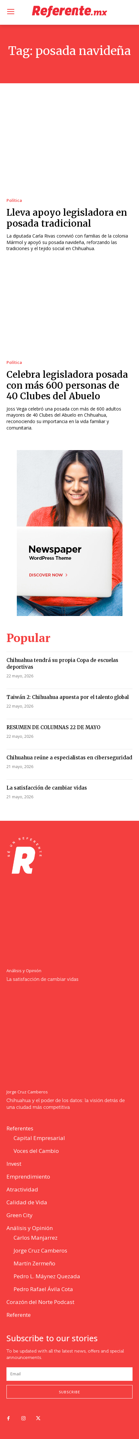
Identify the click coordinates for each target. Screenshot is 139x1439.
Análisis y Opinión (23, 971)
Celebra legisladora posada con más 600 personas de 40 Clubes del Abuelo (67, 385)
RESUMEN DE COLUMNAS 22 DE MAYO (53, 727)
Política (14, 200)
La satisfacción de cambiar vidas (46, 788)
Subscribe (69, 1391)
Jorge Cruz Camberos (27, 1092)
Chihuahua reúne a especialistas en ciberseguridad (69, 758)
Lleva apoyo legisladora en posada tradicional (66, 218)
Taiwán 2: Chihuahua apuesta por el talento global (67, 697)
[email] (69, 1374)
